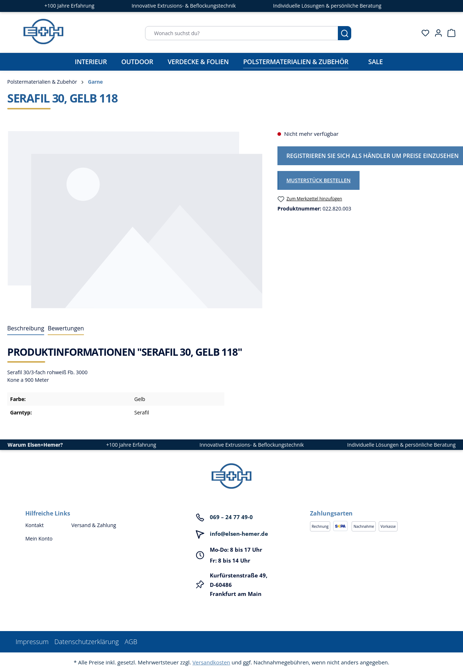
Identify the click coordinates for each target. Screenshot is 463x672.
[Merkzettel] (423, 33)
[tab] (25, 328)
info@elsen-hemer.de (239, 533)
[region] (135, 219)
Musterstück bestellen (318, 180)
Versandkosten (211, 662)
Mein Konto (38, 538)
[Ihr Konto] (436, 33)
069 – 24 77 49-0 (231, 517)
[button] (374, 506)
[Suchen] (344, 33)
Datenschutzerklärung (86, 641)
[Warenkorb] (449, 33)
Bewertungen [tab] (66, 328)
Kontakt (34, 525)
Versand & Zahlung (93, 525)
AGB (130, 641)
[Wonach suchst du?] (241, 33)
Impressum (32, 641)
